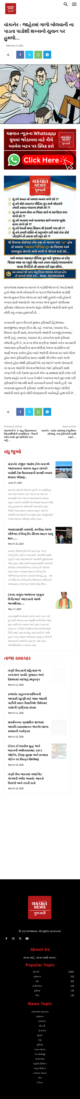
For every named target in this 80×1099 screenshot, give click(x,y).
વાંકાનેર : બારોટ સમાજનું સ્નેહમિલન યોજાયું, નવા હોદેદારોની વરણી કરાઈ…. (59, 434)
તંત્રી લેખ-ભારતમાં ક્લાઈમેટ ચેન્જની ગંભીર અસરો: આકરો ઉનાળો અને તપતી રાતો (26, 779)
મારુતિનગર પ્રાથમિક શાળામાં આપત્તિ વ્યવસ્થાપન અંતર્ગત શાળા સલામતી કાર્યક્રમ (28, 727)
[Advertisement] (40, 839)
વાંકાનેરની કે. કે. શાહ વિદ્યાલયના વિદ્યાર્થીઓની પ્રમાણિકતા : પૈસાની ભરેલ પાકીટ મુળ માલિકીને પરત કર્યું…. (21, 435)
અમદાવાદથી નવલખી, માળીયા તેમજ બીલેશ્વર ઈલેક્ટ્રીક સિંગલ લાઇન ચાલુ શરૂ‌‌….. (30, 534)
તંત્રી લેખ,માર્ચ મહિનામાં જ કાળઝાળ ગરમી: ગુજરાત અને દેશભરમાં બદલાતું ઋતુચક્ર (26, 675)
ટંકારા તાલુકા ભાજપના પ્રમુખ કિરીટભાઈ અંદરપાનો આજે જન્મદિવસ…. (26, 599)
